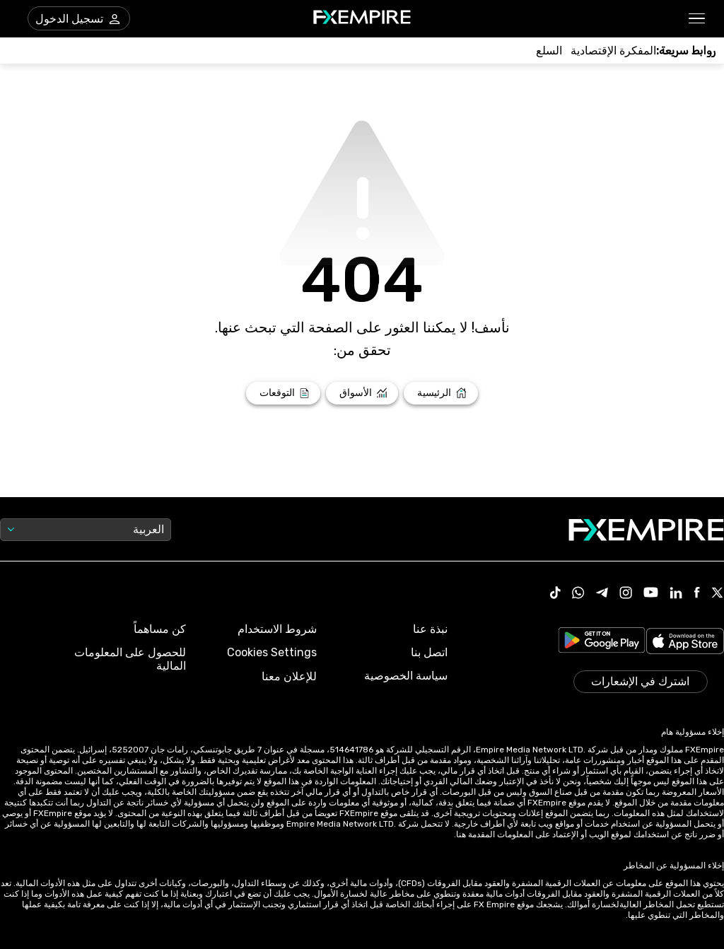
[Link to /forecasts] (283, 393)
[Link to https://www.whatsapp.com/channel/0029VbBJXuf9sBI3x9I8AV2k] (578, 594)
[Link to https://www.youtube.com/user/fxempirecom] (650, 593)
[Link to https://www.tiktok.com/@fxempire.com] (555, 594)
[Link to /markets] (362, 393)
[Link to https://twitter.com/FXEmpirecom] (717, 594)
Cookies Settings (272, 652)
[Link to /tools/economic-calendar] (613, 50)
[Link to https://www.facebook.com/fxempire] (697, 593)
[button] (697, 19)
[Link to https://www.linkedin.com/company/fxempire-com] (676, 594)
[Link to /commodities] (549, 50)
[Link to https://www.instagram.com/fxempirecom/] (625, 594)
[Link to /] (441, 393)
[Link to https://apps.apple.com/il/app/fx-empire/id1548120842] (685, 642)
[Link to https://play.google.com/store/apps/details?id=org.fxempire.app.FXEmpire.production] (601, 642)
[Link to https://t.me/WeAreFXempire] (602, 594)
